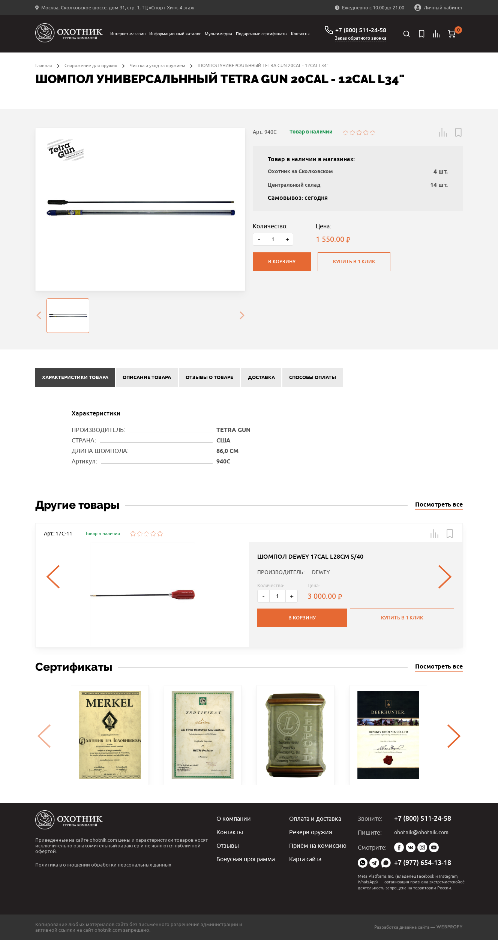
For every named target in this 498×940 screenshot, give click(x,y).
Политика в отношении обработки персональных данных (103, 865)
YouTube (434, 847)
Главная (43, 65)
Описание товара (147, 377)
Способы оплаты (312, 377)
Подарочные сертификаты (261, 33)
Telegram (374, 863)
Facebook (399, 847)
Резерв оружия (310, 832)
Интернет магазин (128, 33)
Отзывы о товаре (209, 377)
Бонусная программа (245, 859)
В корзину (282, 261)
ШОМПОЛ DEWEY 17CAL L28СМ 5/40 (310, 557)
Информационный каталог (175, 33)
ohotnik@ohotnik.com (421, 832)
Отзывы (227, 845)
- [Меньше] (259, 239)
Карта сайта (305, 859)
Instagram (422, 847)
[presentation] (38, 315)
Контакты (300, 33)
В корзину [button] (302, 618)
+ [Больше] (287, 239)
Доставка (261, 377)
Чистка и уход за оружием (157, 65)
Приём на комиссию (317, 845)
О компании (233, 818)
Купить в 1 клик (354, 261)
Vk (411, 847)
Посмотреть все (439, 505)
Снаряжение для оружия (90, 65)
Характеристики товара (75, 377)
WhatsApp (363, 863)
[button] (443, 132)
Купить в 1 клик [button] (402, 618)
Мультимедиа (218, 33)
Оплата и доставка (315, 818)
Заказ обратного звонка (360, 38)
